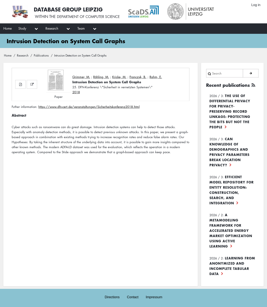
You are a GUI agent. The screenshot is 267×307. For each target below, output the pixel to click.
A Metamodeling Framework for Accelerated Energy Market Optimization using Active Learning (230, 230)
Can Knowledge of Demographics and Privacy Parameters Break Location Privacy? (229, 151)
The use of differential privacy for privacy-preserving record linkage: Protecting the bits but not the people (229, 111)
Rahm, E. (156, 77)
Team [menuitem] (81, 28)
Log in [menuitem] (255, 5)
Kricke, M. (119, 77)
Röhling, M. (101, 77)
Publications (41, 55)
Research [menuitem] (51, 28)
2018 (76, 92)
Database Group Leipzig (69, 9)
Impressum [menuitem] (154, 297)
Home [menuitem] (7, 28)
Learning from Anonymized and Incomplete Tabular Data (232, 265)
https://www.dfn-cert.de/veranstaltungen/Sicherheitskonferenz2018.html (89, 107)
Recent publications (229, 84)
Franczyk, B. (138, 77)
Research (22, 55)
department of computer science (90, 16)
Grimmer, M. (81, 77)
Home (7, 55)
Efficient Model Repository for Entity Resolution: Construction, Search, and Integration (231, 189)
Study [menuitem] (22, 28)
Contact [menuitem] (132, 297)
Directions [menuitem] (112, 297)
